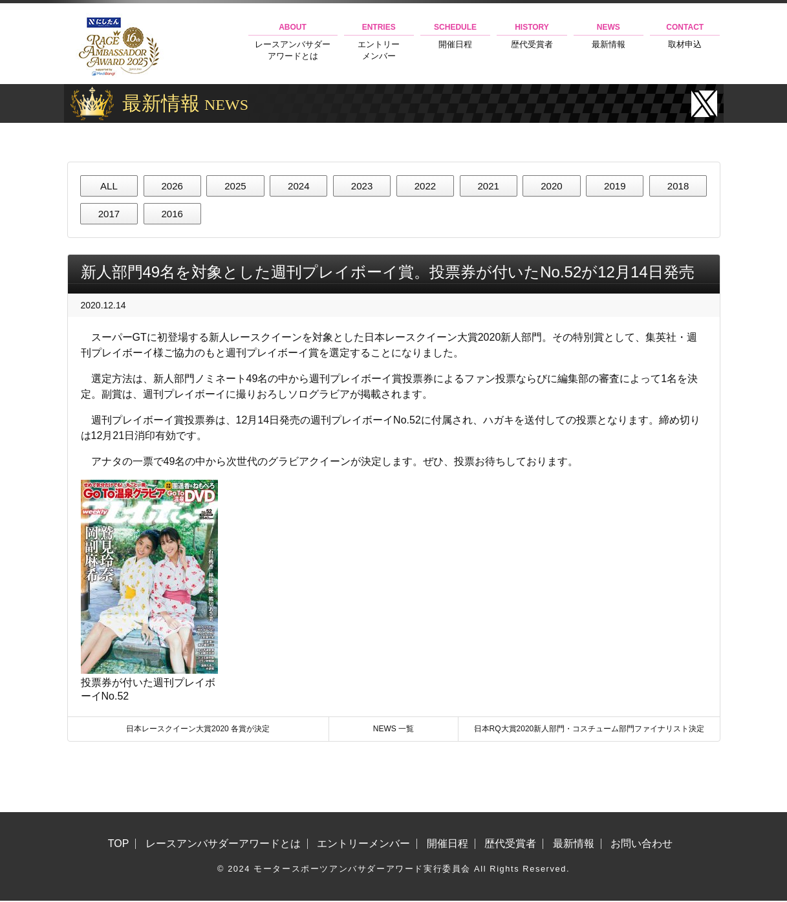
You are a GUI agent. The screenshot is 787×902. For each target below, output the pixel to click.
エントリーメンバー (379, 42)
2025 (235, 185)
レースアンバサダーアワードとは (293, 42)
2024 (298, 185)
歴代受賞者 (531, 36)
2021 (488, 185)
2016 (172, 214)
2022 (425, 185)
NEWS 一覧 (393, 730)
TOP (118, 845)
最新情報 (608, 36)
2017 (109, 214)
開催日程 (455, 36)
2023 (362, 185)
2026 (172, 185)
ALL (109, 185)
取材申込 (685, 36)
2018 (678, 185)
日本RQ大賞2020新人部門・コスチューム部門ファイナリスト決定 (589, 730)
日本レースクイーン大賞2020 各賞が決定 (198, 730)
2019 (615, 185)
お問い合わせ (641, 845)
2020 (551, 185)
